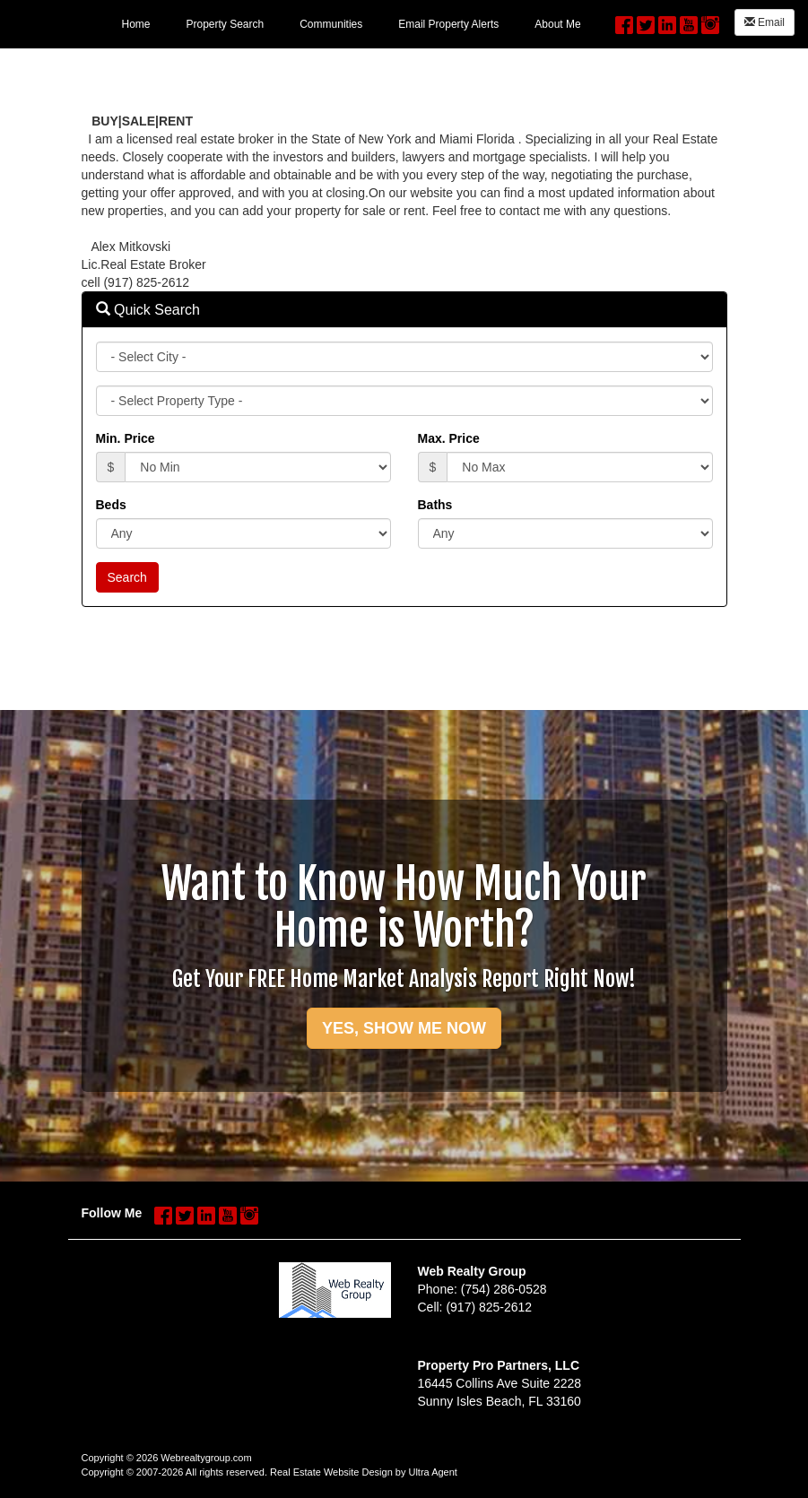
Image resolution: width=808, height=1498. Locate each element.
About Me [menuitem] (557, 24)
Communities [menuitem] (331, 24)
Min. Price (125, 438)
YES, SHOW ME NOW (404, 1028)
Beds (111, 505)
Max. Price (449, 438)
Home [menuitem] (135, 24)
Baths (435, 505)
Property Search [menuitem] (225, 24)
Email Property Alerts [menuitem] (448, 24)
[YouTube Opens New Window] (688, 20)
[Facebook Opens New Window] (624, 20)
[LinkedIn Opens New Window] (667, 20)
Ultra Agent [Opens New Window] (432, 1472)
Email (764, 22)
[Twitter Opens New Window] (645, 20)
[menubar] (350, 23)
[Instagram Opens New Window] (710, 20)
